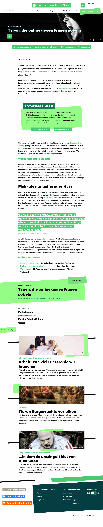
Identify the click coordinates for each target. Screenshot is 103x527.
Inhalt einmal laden (40, 129)
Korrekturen (67, 496)
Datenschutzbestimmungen (49, 123)
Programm (54, 11)
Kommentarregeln (70, 500)
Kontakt (40, 493)
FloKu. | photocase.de (95, 40)
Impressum (67, 493)
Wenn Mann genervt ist (29, 263)
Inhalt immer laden (62, 129)
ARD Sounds (41, 47)
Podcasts (40, 11)
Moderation (67, 11)
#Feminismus (25, 269)
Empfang (40, 496)
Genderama (48, 198)
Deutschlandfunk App (23, 47)
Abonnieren (84, 47)
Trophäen (40, 500)
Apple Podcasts (68, 47)
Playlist (90, 11)
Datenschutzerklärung (71, 489)
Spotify (54, 47)
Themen (29, 11)
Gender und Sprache (71, 503)
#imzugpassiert (65, 88)
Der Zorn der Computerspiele (31, 266)
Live (83, 11)
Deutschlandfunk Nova (46, 489)
